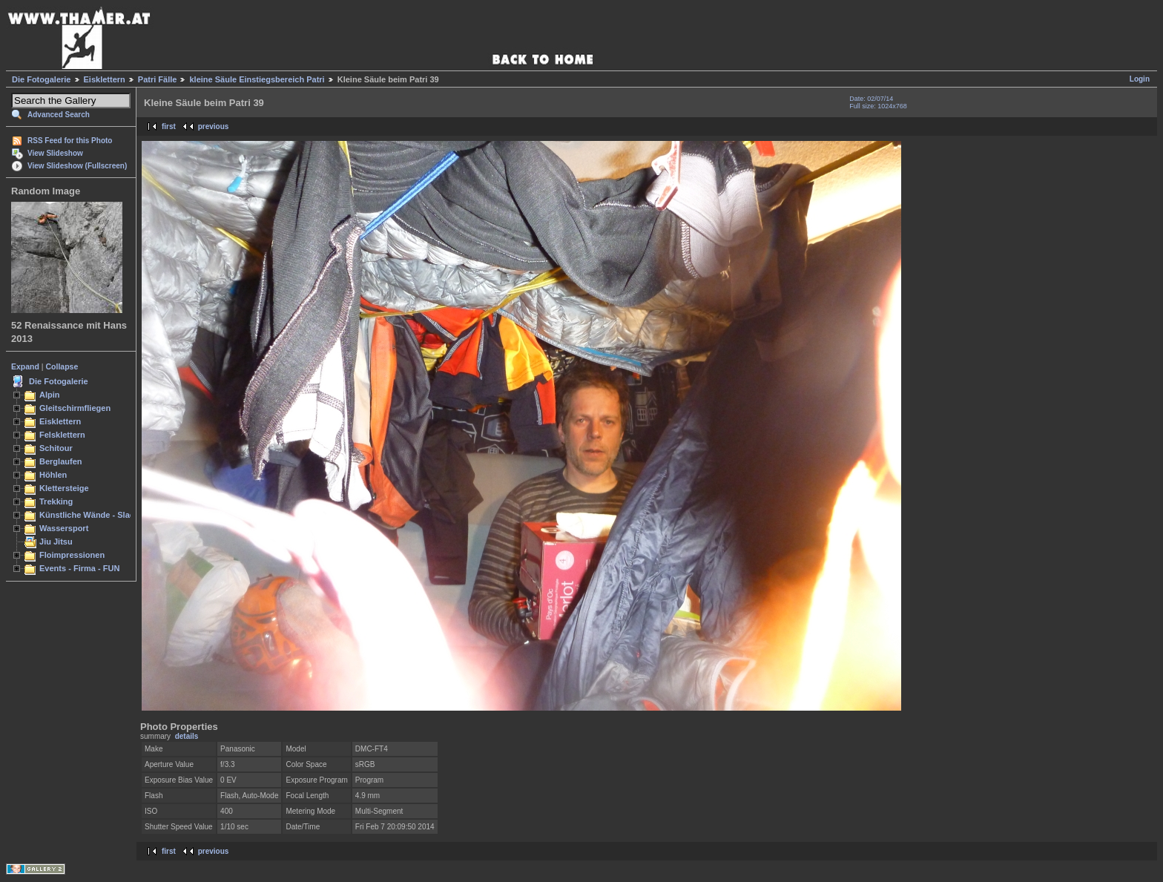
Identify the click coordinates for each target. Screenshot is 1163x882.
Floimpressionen (72, 554)
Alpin (49, 394)
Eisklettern (104, 79)
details (187, 736)
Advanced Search (58, 115)
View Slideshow (55, 153)
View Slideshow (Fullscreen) (77, 166)
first (169, 126)
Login (1140, 79)
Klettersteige (64, 488)
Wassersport (63, 528)
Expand (25, 366)
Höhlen (53, 474)
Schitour (56, 448)
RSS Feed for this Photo (69, 140)
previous (213, 126)
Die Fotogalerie (41, 79)
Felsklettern (62, 434)
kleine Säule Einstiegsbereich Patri (256, 79)
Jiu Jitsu (56, 541)
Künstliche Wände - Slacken (93, 514)
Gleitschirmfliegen (75, 408)
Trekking (56, 501)
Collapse (62, 366)
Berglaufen (60, 461)
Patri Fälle (157, 79)
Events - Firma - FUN (79, 568)
